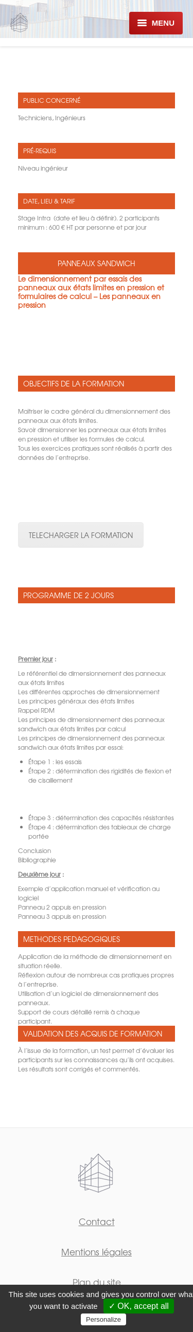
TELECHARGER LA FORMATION (81, 535)
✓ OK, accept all (139, 1306)
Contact (97, 1221)
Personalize (103, 1319)
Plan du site (97, 1281)
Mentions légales (96, 1251)
